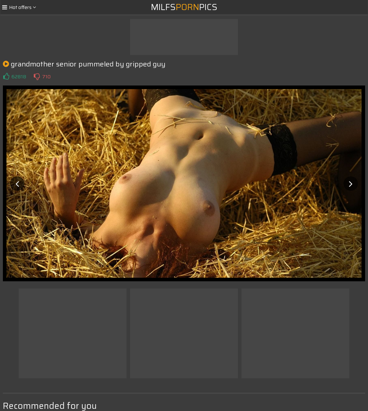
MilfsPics (184, 7)
